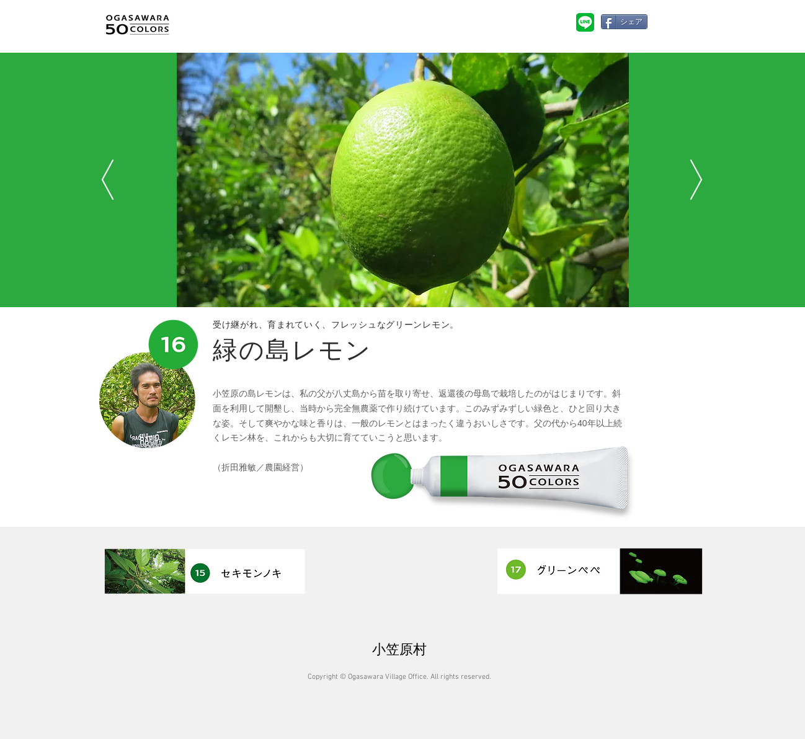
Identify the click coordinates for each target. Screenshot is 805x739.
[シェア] (624, 21)
